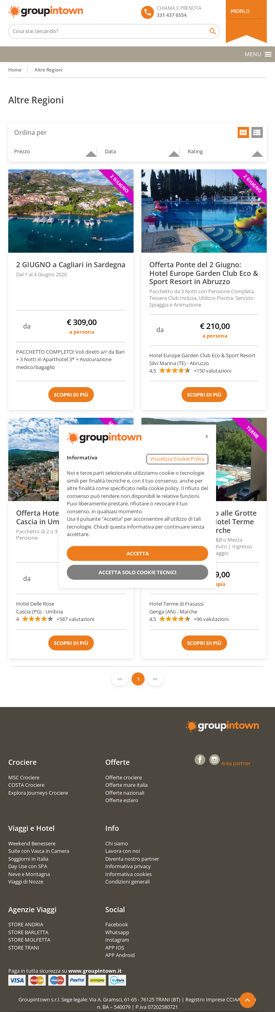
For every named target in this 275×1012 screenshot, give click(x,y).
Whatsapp (117, 932)
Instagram (117, 939)
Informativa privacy (128, 866)
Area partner (236, 763)
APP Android (120, 955)
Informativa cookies (128, 874)
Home (15, 69)
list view (257, 132)
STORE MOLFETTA (29, 939)
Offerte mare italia (126, 784)
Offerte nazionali (124, 792)
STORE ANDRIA (25, 924)
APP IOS (114, 947)
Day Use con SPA (27, 866)
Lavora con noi (122, 850)
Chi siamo (116, 843)
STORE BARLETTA (28, 932)
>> (155, 679)
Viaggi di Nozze (25, 881)
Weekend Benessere (31, 843)
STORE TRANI (23, 947)
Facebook (116, 924)
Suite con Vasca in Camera (38, 850)
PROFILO (240, 11)
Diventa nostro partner (132, 858)
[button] (253, 54)
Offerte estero (121, 800)
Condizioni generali (127, 881)
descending (88, 150)
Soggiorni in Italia (28, 858)
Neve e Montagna (29, 874)
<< (119, 679)
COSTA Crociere (26, 784)
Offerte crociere (123, 777)
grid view (243, 132)
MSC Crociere (23, 777)
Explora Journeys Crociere (38, 792)
